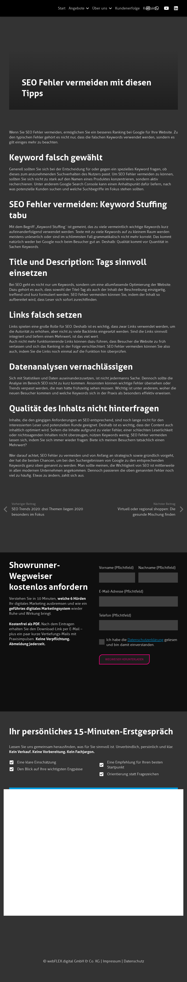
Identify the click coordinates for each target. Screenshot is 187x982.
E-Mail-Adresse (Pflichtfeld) (121, 591)
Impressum (112, 961)
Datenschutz (134, 961)
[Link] (166, 8)
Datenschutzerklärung (145, 639)
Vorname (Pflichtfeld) (116, 567)
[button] (86, 8)
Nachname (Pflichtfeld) (156, 567)
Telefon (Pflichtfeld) (115, 615)
